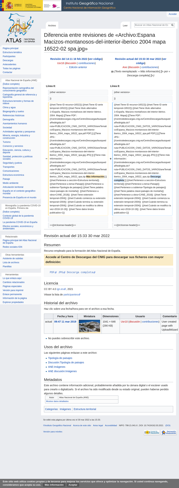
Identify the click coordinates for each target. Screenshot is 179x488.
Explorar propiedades (13, 302)
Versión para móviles (52, 432)
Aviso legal (98, 425)
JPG (60, 272)
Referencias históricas (13, 115)
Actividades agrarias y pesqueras (19, 132)
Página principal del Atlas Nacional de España (19, 241)
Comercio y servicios (13, 146)
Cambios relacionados (14, 282)
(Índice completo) (11, 84)
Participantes (9, 56)
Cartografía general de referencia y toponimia (20, 96)
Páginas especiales (12, 286)
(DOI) (167, 425)
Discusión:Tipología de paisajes (66, 362)
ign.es (60, 289)
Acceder (173, 14)
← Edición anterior (76, 67)
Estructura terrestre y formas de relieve (18, 102)
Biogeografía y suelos (13, 111)
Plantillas (7, 266)
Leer (125, 25)
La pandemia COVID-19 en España (20, 222)
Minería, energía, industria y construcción (16, 136)
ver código (95, 58)
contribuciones (86, 63)
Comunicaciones (11, 171)
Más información (54, 484)
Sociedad (7, 127)
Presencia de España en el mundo (19, 197)
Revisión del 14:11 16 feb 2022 (68, 58)
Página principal (10, 48)
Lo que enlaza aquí (12, 278)
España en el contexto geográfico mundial (19, 192)
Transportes (8, 167)
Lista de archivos (11, 262)
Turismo (7, 142)
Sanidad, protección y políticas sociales (18, 157)
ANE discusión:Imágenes (62, 371)
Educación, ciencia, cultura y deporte (17, 151)
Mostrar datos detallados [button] (57, 401)
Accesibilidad (111, 425)
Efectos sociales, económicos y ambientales (18, 227)
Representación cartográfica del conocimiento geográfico (18, 89)
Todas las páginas (11, 68)
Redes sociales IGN (12, 247)
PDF (52, 272)
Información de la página (15, 298)
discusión (71, 63)
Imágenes (65, 409)
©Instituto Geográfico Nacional (57, 425)
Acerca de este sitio (82, 425)
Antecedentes (9, 64)
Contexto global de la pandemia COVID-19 (18, 217)
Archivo (52, 25)
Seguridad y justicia (12, 163)
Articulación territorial (13, 187)
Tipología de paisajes (60, 358)
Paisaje (6, 179)
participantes (71, 294)
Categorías (51, 409)
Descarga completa (80, 272)
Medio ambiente (10, 183)
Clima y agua (9, 107)
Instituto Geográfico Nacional (58, 5)
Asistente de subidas (13, 258)
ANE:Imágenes (56, 366)
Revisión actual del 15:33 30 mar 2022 (138, 58)
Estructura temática (12, 52)
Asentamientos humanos (15, 123)
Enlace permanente (12, 294)
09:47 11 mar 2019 (65, 321)
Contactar (7, 72)
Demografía (8, 119)
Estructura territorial (85, 409)
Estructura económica (13, 175)
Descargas (8, 60)
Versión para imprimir (13, 290)
